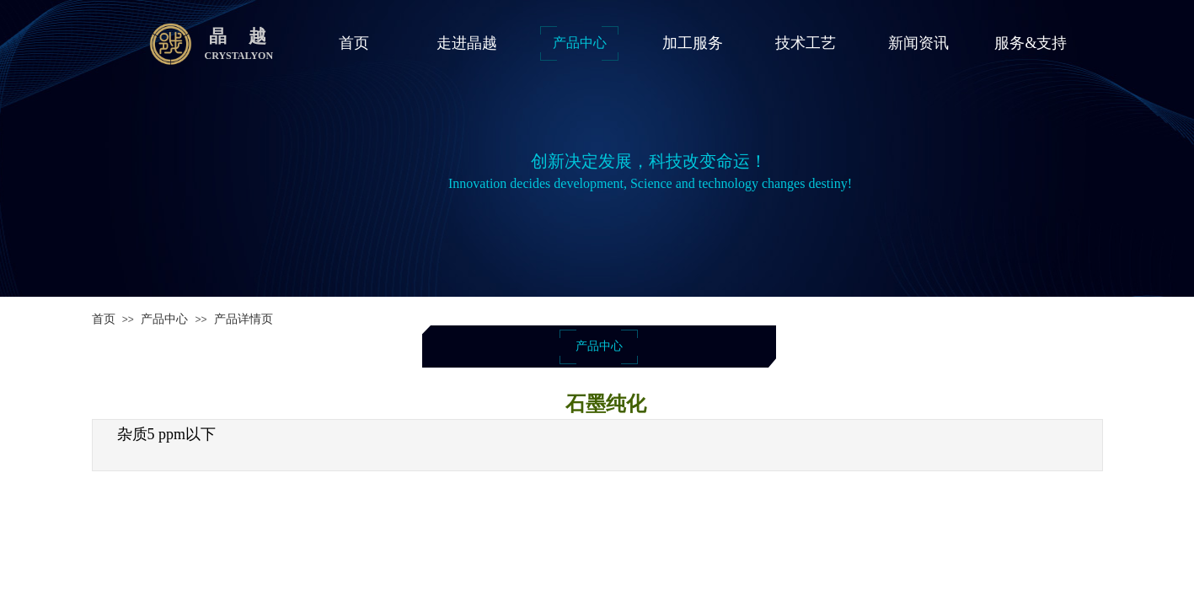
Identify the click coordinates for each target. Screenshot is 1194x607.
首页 (103, 319)
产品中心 (164, 319)
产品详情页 (243, 319)
